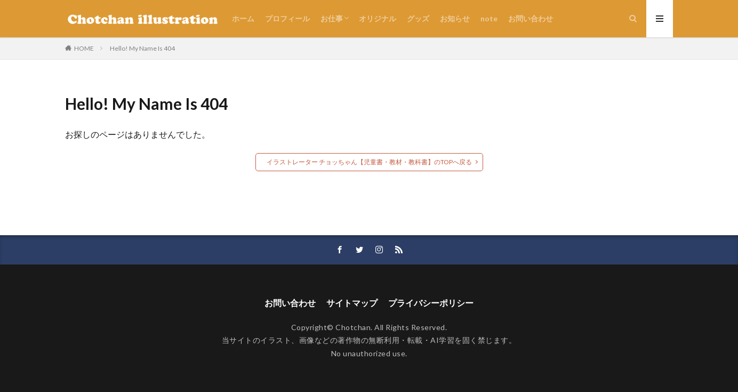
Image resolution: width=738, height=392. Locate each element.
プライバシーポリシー (431, 303)
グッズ (418, 18)
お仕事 (331, 18)
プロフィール (287, 18)
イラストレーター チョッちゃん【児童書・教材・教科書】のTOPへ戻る (369, 162)
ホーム (243, 18)
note (489, 18)
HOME (84, 48)
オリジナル (377, 18)
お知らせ (455, 18)
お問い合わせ (530, 18)
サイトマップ (352, 303)
